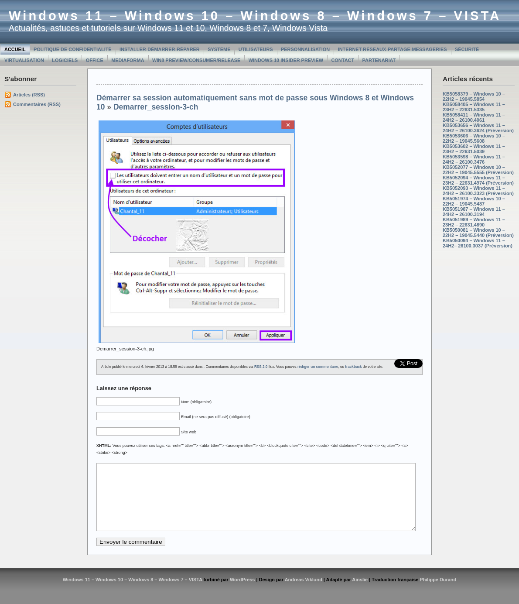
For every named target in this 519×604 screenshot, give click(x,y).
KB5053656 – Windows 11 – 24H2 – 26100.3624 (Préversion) (478, 128)
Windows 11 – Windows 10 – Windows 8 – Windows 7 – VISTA (255, 16)
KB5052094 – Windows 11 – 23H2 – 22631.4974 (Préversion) (478, 180)
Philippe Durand (438, 592)
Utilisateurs (256, 49)
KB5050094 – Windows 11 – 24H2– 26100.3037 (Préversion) (477, 243)
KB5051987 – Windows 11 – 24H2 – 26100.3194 (474, 211)
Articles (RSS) (29, 94)
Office (94, 60)
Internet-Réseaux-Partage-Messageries (392, 49)
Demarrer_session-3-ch (155, 107)
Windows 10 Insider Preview (286, 60)
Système (219, 49)
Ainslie (360, 592)
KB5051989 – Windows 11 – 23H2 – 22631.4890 (474, 222)
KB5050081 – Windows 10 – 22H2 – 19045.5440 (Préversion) (478, 232)
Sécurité (467, 49)
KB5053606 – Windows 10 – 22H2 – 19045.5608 (474, 138)
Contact (342, 60)
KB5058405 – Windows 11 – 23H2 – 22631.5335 (474, 107)
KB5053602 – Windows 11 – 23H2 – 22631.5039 (474, 149)
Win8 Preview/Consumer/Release (196, 60)
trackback (353, 367)
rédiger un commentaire (317, 367)
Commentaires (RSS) (37, 104)
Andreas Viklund (303, 592)
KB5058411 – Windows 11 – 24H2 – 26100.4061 (474, 117)
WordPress (242, 592)
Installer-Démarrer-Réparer (160, 49)
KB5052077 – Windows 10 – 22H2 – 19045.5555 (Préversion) (478, 170)
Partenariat (379, 60)
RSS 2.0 (261, 367)
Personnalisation (305, 49)
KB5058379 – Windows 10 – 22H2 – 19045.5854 (474, 96)
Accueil (15, 49)
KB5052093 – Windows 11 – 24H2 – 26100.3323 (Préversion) (478, 190)
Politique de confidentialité (73, 49)
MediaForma (127, 60)
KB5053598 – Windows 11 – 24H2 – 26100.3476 (474, 159)
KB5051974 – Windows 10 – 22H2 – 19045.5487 (474, 201)
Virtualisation (24, 60)
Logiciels (65, 60)
